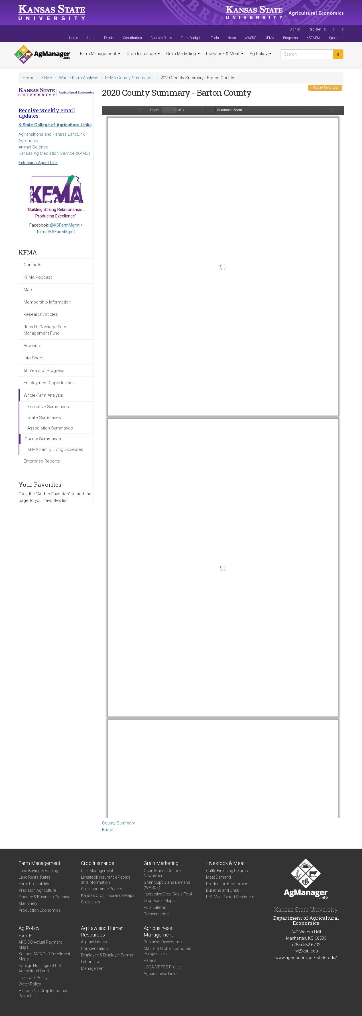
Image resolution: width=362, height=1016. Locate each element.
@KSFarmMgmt (65, 225)
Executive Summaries (48, 406)
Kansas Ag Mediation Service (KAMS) (54, 153)
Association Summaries (50, 428)
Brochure (32, 345)
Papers (150, 960)
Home (73, 38)
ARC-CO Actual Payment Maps (40, 945)
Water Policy (30, 984)
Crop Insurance (143, 53)
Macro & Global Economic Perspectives (167, 951)
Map (28, 289)
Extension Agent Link (38, 162)
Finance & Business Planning (44, 897)
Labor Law (90, 962)
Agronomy (28, 140)
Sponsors (336, 38)
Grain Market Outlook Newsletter (163, 873)
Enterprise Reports (42, 461)
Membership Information (47, 302)
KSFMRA (313, 38)
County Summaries (43, 438)
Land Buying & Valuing (38, 870)
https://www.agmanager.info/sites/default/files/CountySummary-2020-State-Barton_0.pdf (223, 462)
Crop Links (90, 902)
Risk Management (97, 870)
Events (109, 38)
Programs (290, 38)
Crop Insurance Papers (101, 889)
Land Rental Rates (34, 877)
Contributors (132, 38)
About (90, 38)
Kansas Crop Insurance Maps (108, 895)
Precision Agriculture (37, 890)
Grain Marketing (183, 53)
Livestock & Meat (224, 53)
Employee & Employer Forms (107, 955)
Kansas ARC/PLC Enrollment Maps (44, 956)
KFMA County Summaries (129, 77)
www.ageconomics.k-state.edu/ (306, 957)
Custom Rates (161, 38)
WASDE (250, 38)
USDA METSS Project (163, 967)
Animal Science (33, 147)
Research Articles (41, 314)
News (231, 38)
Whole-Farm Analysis (78, 77)
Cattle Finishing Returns (227, 870)
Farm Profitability (34, 883)
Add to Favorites (325, 87)
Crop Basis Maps (159, 900)
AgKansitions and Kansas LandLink (52, 134)
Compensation (94, 948)
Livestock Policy (33, 977)
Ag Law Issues (94, 942)
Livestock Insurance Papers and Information (106, 880)
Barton (108, 829)
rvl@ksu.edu (306, 951)
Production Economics (40, 910)
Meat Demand (218, 877)
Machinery (28, 903)
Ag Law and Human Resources (102, 931)
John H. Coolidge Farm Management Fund (46, 330)
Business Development (164, 942)
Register (315, 29)
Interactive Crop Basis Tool (168, 894)
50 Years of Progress (44, 370)
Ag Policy (260, 53)
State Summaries (44, 417)
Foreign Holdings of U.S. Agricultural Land (40, 968)
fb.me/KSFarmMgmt (56, 231)
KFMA (269, 38)
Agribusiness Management (158, 931)
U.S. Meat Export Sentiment (230, 897)
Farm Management (100, 53)
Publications (155, 907)
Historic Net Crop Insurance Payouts (43, 993)
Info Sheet (34, 358)
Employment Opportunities (49, 382)
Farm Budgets (191, 38)
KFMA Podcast (38, 277)
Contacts (32, 264)
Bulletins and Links (222, 890)
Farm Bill (26, 935)
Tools (215, 38)
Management (93, 968)
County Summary (118, 823)
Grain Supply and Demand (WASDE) (167, 885)
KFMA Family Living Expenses (55, 449)
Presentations (156, 914)
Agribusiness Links (161, 973)
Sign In (295, 29)
